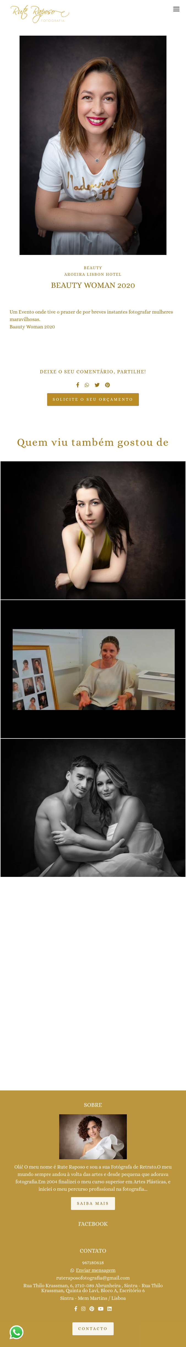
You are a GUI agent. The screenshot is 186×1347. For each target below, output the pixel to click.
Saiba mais (93, 1203)
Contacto (93, 1328)
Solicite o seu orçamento (93, 399)
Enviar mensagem (96, 1270)
